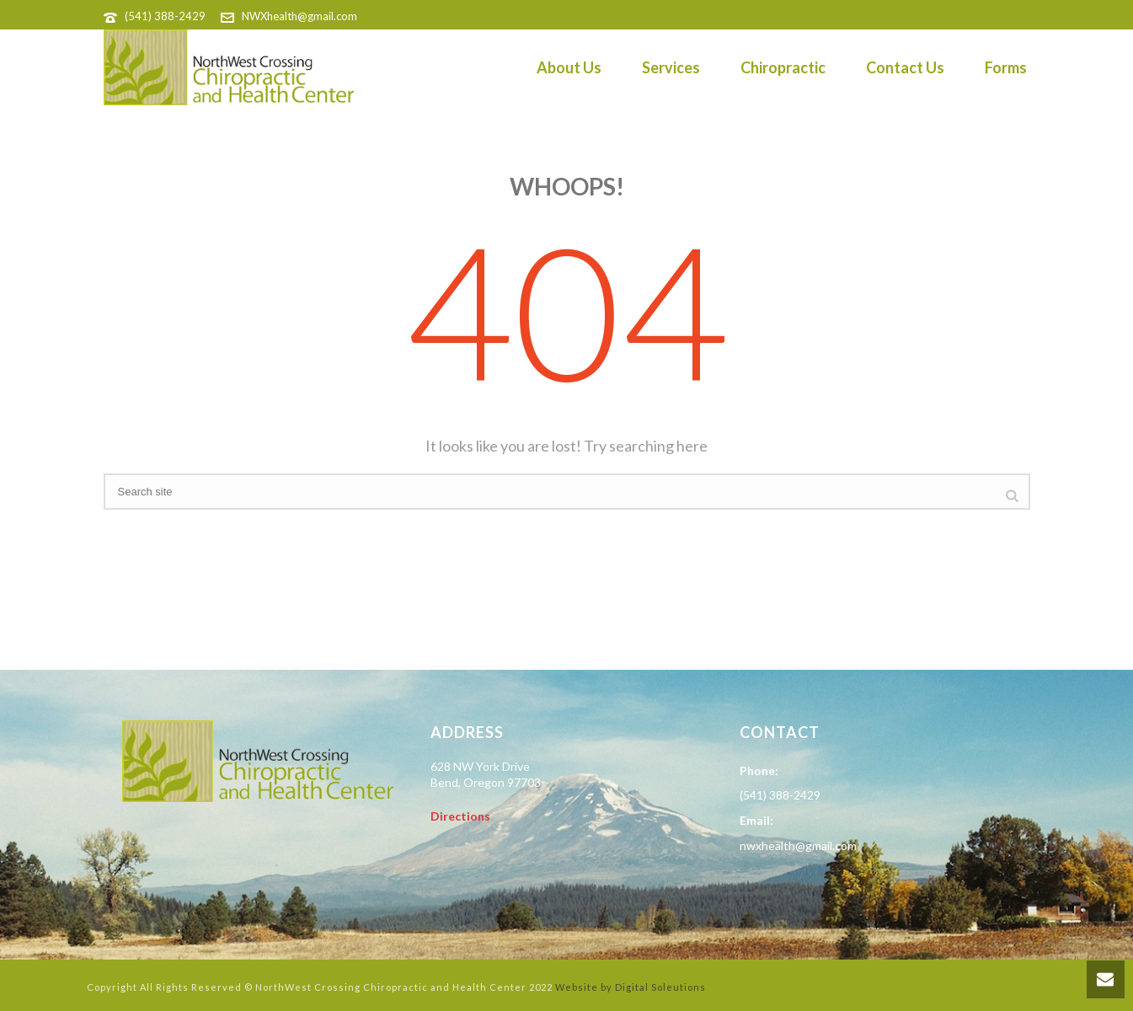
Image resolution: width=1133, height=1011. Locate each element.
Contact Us (905, 67)
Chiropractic (783, 67)
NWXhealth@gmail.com (299, 16)
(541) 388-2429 (165, 16)
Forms (1006, 67)
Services (671, 67)
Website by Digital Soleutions (630, 987)
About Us (569, 67)
